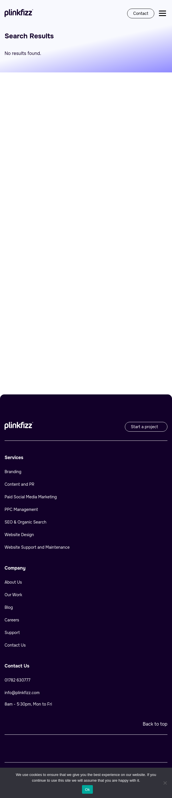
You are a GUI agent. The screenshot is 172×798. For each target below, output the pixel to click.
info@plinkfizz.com (22, 692)
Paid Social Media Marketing (31, 496)
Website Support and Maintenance (37, 547)
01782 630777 (17, 680)
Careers (12, 620)
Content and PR (19, 484)
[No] (165, 783)
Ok (87, 789)
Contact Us (15, 645)
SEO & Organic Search (25, 522)
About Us (13, 582)
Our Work (13, 594)
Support (12, 632)
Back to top (155, 724)
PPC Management (21, 509)
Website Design (19, 534)
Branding (13, 471)
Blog (9, 607)
